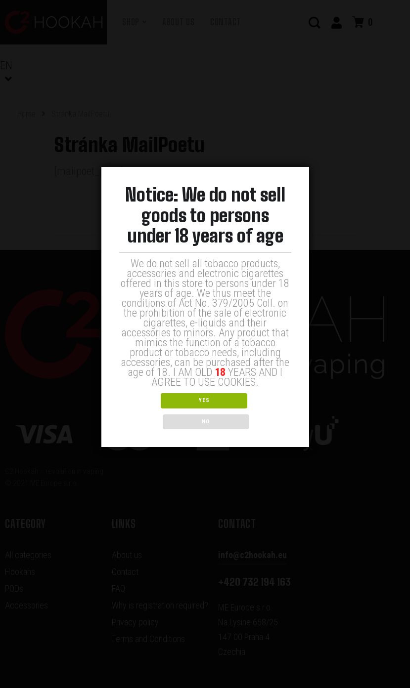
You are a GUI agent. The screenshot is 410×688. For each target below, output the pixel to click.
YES (161, 410)
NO (249, 410)
